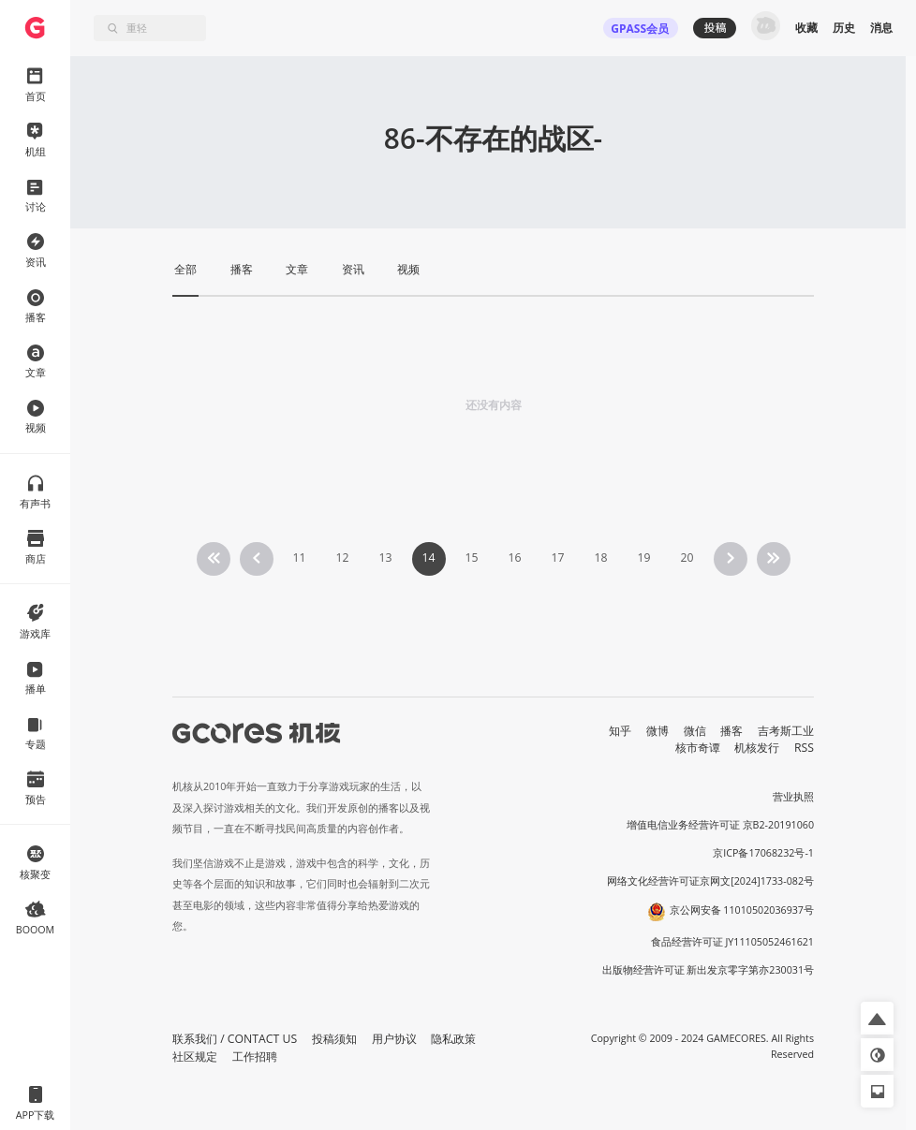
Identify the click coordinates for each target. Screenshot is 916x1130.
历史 (844, 28)
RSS (804, 748)
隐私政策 (453, 1039)
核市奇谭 (697, 748)
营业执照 (793, 796)
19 (643, 557)
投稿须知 (334, 1039)
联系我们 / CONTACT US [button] (234, 1039)
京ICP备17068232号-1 (763, 852)
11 (298, 557)
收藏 (806, 28)
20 (686, 557)
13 (385, 557)
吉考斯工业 (786, 731)
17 (557, 557)
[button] (877, 1018)
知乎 (620, 731)
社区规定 (194, 1056)
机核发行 (756, 748)
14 (428, 557)
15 (471, 557)
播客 (731, 731)
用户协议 (394, 1039)
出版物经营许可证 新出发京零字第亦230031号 (708, 969)
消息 (881, 28)
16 (514, 557)
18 (600, 557)
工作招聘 (254, 1056)
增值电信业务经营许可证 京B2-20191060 (720, 824)
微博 (657, 731)
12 (341, 557)
